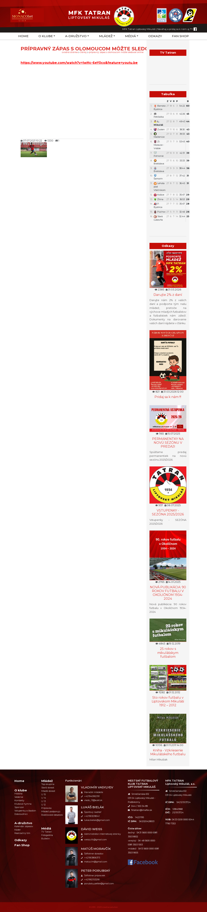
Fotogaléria (47, 835)
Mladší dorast (48, 791)
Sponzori (19, 807)
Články (83, 52)
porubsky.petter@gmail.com (97, 883)
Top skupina (47, 784)
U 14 (43, 797)
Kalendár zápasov (23, 826)
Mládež (106, 36)
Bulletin (45, 838)
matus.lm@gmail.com (94, 861)
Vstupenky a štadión (25, 810)
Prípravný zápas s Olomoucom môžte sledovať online (116, 52)
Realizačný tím (22, 833)
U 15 (43, 794)
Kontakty (19, 800)
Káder (17, 829)
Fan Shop (180, 36)
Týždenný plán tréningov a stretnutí (168, 226)
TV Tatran (46, 831)
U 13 (43, 801)
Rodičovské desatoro (52, 814)
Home (23, 36)
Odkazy (155, 36)
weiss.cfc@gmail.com (94, 839)
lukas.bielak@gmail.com (95, 820)
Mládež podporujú (50, 811)
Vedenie (18, 797)
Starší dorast (47, 787)
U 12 (43, 804)
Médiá (130, 36)
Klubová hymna (22, 803)
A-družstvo (76, 36)
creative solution (110, 907)
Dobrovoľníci (21, 814)
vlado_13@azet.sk (91, 800)
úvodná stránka (70, 52)
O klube (45, 36)
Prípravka (46, 808)
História (18, 793)
